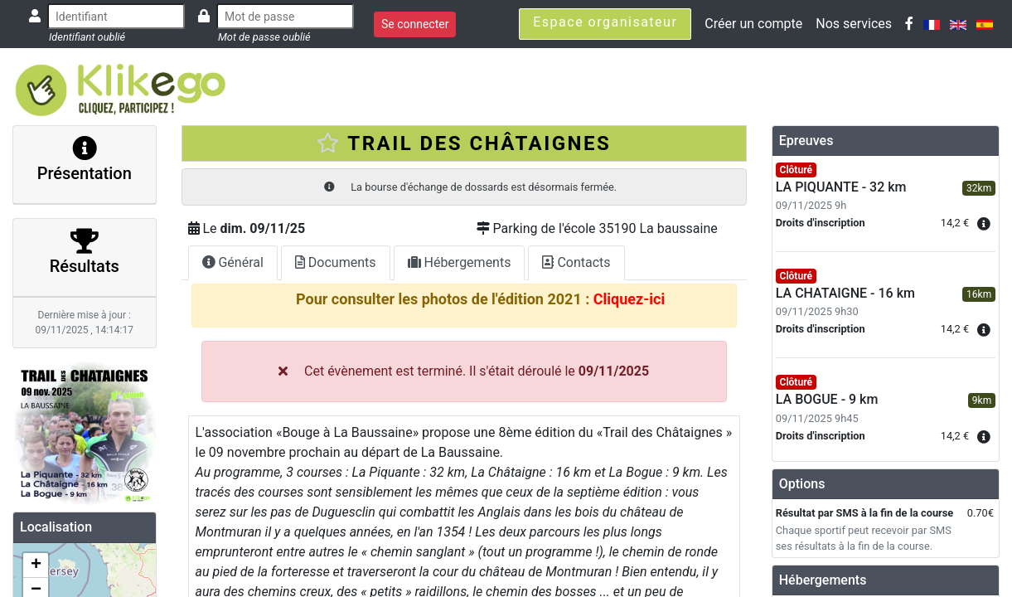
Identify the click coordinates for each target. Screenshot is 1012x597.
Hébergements (459, 262)
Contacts (576, 262)
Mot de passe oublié (264, 37)
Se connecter (414, 24)
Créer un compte (753, 24)
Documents (335, 262)
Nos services (854, 24)
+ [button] (36, 565)
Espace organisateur (605, 22)
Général (233, 262)
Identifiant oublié (87, 37)
